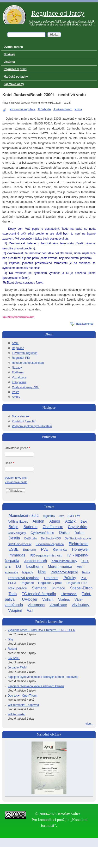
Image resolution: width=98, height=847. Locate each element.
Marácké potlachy (16, 76)
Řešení (12, 648)
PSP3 (12, 583)
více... (89, 723)
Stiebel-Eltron (81, 588)
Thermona (69, 594)
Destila (14, 538)
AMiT (15, 343)
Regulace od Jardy (58, 13)
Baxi (83, 521)
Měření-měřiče (60, 566)
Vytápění (15, 610)
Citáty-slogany (17, 533)
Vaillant (47, 599)
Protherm (51, 578)
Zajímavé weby (14, 84)
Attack (70, 521)
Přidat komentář (84, 323)
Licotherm (34, 566)
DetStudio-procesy (19, 544)
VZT (30, 610)
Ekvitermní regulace (24, 353)
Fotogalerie (19, 382)
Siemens (39, 588)
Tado (13, 594)
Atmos (54, 521)
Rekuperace (17, 588)
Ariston (38, 521)
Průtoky (69, 578)
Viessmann (36, 605)
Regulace (18, 348)
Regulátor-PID (77, 583)
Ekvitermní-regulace (50, 544)
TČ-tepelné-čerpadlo (39, 594)
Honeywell (80, 549)
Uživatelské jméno (17, 448)
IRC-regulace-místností (46, 555)
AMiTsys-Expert (18, 521)
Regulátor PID (21, 357)
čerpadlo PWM (17, 667)
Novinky (9, 54)
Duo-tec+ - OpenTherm (22, 695)
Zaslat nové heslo (16, 482)
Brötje (13, 527)
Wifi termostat (16, 714)
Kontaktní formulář (23, 421)
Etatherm (18, 372)
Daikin (64, 533)
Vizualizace (19, 377)
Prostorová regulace (22, 109)
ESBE (14, 549)
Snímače (58, 588)
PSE (84, 578)
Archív (16, 397)
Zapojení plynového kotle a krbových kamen (36, 686)
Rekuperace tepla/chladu (28, 363)
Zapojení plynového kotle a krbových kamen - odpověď (43, 677)
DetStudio (30, 538)
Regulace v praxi (15, 69)
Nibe (42, 572)
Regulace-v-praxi (50, 583)
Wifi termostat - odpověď (23, 705)
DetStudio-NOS (51, 538)
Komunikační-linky (64, 561)
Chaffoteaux (53, 527)
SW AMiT (14, 658)
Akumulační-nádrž (24, 515)
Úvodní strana (13, 47)
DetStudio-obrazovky (78, 538)
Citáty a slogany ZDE (25, 387)
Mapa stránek (20, 416)
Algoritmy (49, 516)
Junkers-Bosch (62, 109)
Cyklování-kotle (42, 533)
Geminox (60, 549)
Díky (10, 639)
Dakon (79, 533)
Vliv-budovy (80, 605)
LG (18, 566)
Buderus (30, 527)
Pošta (78, 109)
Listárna (9, 61)
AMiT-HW (73, 516)
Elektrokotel (78, 544)
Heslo (9, 463)
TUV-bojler (44, 109)
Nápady (17, 367)
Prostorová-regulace (23, 578)
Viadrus (64, 599)
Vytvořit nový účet (16, 478)
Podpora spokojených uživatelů (32, 426)
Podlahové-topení (64, 572)
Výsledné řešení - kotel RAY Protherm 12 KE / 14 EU (41, 630)
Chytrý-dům (77, 527)
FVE (44, 549)
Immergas (17, 555)
